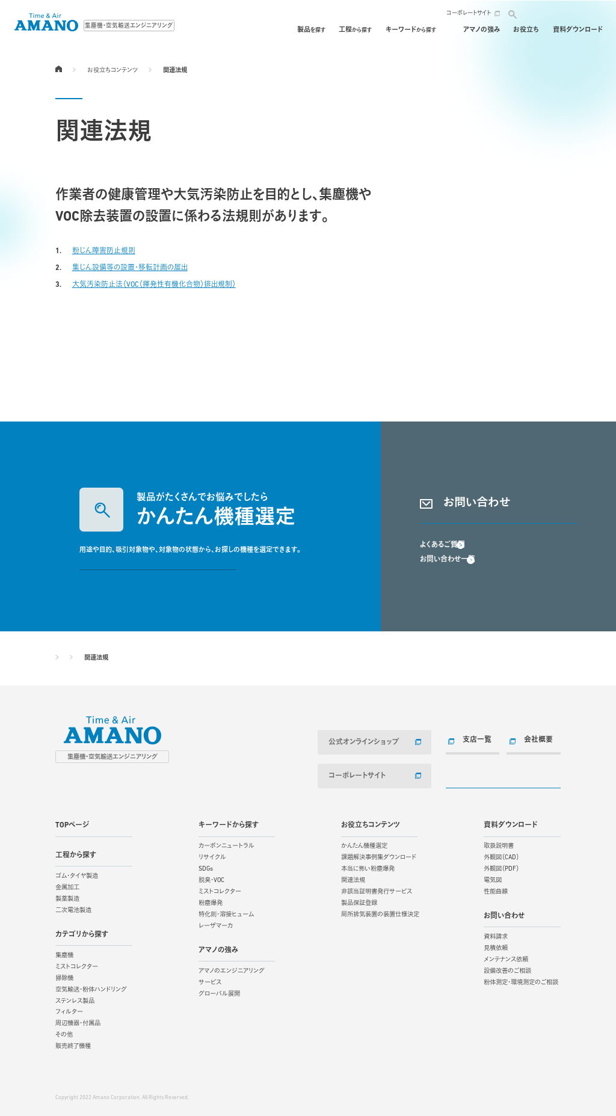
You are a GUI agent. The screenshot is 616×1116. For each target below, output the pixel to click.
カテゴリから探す (81, 931)
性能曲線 (496, 889)
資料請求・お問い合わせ (498, 524)
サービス (210, 980)
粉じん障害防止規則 (103, 251)
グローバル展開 (219, 991)
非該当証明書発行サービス (376, 889)
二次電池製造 (73, 907)
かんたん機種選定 (364, 843)
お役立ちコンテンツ (112, 70)
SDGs (206, 866)
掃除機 (64, 975)
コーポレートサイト (468, 13)
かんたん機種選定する (158, 570)
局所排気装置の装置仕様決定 (380, 912)
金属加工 (67, 884)
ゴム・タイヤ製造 (76, 873)
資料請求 (496, 934)
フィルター (69, 1009)
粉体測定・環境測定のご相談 (521, 980)
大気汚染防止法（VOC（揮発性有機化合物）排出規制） (154, 285)
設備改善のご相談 (507, 968)
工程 (302, 30)
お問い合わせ (564, 13)
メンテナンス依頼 (506, 957)
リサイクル (212, 854)
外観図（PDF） (501, 866)
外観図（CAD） (501, 854)
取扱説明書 (499, 843)
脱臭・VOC (211, 877)
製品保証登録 (359, 900)
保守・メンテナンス (422, 30)
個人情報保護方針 (141, 1083)
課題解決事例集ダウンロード (378, 854)
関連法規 (353, 877)
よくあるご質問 (442, 560)
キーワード (358, 30)
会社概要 (536, 740)
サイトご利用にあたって (82, 1083)
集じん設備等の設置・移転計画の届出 (130, 268)
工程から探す (75, 852)
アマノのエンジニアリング (232, 968)
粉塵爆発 (211, 900)
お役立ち (526, 30)
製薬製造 (67, 896)
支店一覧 (474, 740)
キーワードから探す (229, 822)
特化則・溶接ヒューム (226, 912)
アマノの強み (481, 30)
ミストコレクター (76, 964)
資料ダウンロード (578, 30)
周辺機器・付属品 (77, 1020)
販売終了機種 (73, 1043)
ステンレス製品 (74, 998)
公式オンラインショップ (361, 741)
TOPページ (58, 69)
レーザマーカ (216, 923)
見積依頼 (496, 945)
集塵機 (64, 952)
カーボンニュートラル (226, 843)
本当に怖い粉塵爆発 (368, 866)
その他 (64, 1032)
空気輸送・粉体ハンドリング (91, 987)
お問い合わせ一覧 (447, 575)
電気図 (493, 877)
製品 (258, 30)
